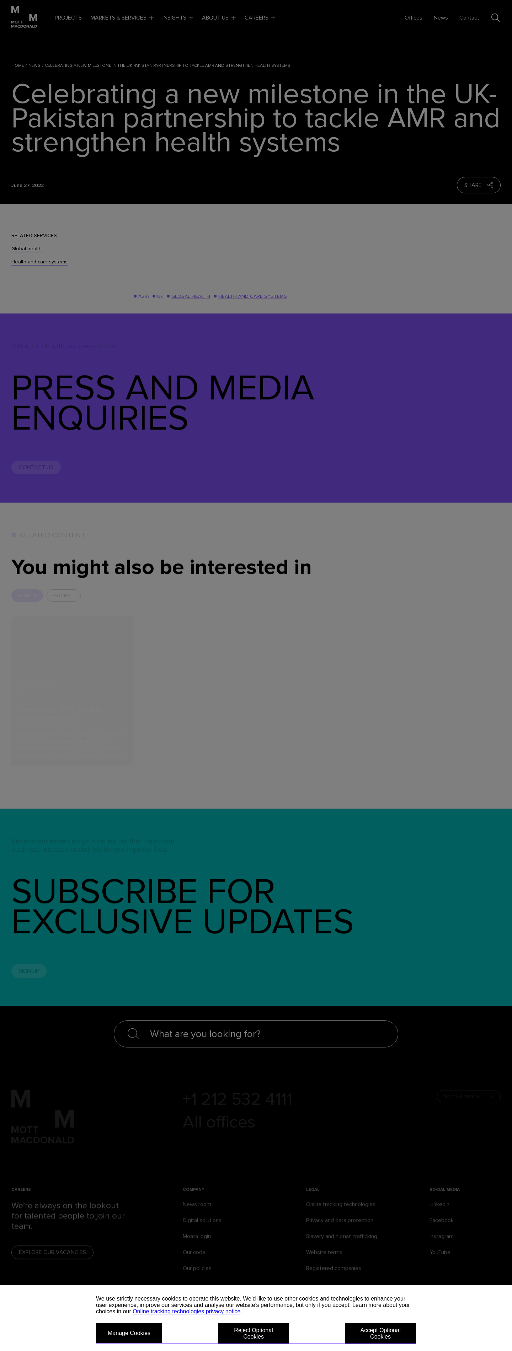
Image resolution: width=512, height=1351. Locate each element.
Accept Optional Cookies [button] (381, 1333)
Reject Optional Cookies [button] (253, 1333)
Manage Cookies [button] (129, 1333)
